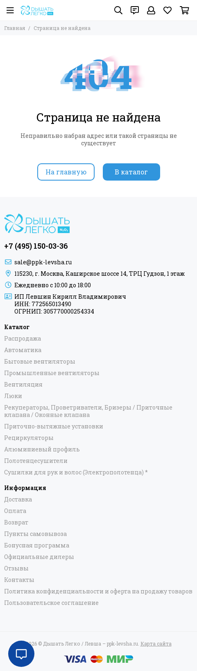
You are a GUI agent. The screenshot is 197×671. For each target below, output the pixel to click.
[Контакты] (135, 10)
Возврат (16, 522)
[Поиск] (118, 10)
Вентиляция (23, 384)
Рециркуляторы (29, 438)
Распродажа (22, 338)
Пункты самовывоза (35, 534)
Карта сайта (156, 643)
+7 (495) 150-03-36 (36, 245)
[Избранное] (167, 10)
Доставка (18, 499)
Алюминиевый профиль (42, 449)
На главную (65, 171)
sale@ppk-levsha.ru (43, 262)
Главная (14, 28)
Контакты (19, 580)
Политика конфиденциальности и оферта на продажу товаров (98, 591)
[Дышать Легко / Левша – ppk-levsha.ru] (36, 10)
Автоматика (22, 350)
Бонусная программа (36, 545)
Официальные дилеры (39, 557)
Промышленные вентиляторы (52, 373)
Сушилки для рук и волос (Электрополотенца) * (76, 472)
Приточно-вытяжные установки (53, 426)
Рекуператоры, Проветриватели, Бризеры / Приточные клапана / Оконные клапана (88, 411)
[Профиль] (151, 10)
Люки (13, 396)
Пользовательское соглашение (51, 603)
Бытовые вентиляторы (39, 361)
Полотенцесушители (36, 461)
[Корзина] (184, 10)
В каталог (131, 171)
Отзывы (16, 568)
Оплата (15, 511)
